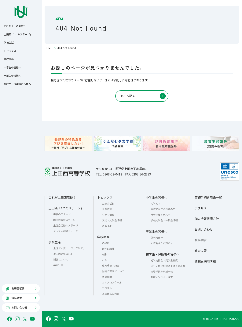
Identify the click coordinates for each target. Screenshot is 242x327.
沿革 (104, 260)
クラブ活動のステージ (65, 231)
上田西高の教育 (110, 293)
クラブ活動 (108, 215)
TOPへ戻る (127, 96)
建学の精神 (108, 249)
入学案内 (155, 203)
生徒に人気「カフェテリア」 (69, 248)
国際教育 (107, 209)
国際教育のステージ (64, 219)
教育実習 (201, 250)
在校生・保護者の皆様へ (17, 84)
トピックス (10, 51)
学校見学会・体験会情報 (164, 220)
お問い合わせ (204, 229)
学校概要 (9, 59)
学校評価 (107, 288)
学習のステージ (62, 214)
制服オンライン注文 (162, 277)
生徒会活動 (108, 203)
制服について (60, 259)
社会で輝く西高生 (160, 215)
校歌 (104, 254)
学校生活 (9, 42)
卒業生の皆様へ (12, 75)
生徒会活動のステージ (65, 225)
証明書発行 (157, 237)
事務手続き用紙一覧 (162, 271)
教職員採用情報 (205, 261)
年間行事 (58, 265)
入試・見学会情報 (112, 220)
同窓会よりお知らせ (162, 243)
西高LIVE (107, 226)
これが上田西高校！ (15, 26)
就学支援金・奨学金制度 (164, 260)
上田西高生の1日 (62, 254)
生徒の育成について (113, 271)
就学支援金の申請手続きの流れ (168, 266)
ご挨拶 (105, 243)
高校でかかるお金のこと (164, 209)
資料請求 (201, 239)
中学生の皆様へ (12, 67)
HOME (48, 48)
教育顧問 (107, 277)
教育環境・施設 (110, 265)
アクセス (201, 208)
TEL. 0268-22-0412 (109, 174)
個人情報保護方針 (207, 218)
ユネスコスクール (112, 282)
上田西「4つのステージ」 (18, 34)
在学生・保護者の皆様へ (162, 254)
